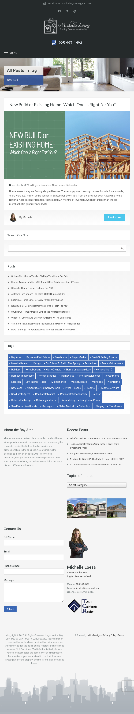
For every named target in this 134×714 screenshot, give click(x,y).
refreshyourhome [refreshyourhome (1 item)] (46, 400)
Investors (46, 185)
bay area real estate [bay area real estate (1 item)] (38, 357)
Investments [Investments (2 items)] (112, 375)
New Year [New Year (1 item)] (16, 388)
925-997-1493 (70, 42)
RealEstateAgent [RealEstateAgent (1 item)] (20, 394)
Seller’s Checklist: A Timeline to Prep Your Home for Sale (39, 276)
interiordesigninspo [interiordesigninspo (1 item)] (89, 375)
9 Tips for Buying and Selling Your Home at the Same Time (41, 317)
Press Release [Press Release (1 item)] (73, 388)
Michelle (27, 217)
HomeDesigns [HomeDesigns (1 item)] (33, 369)
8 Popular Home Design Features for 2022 (32, 288)
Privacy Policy (110, 635)
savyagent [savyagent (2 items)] (48, 406)
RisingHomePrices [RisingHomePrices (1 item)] (90, 400)
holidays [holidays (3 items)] (16, 369)
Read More (114, 217)
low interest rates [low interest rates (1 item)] (36, 381)
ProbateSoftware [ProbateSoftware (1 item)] (109, 388)
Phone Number (12, 566)
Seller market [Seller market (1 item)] (66, 406)
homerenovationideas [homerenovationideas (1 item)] (78, 369)
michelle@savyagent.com (76, 3)
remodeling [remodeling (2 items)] (68, 400)
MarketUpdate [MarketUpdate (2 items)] (79, 381)
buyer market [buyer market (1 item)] (79, 357)
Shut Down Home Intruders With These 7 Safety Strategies (40, 311)
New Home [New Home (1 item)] (114, 381)
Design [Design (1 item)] (37, 363)
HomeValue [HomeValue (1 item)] (67, 375)
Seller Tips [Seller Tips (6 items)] (85, 406)
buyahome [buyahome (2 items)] (61, 357)
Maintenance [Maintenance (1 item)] (58, 381)
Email (7, 551)
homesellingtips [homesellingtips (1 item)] (47, 375)
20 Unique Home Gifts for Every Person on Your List (37, 300)
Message (9, 580)
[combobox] (97, 485)
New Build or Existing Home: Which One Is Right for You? (62, 104)
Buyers (36, 185)
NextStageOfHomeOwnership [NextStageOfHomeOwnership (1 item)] (43, 388)
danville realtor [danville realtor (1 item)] (19, 363)
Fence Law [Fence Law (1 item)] (91, 363)
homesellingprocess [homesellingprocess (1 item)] (22, 375)
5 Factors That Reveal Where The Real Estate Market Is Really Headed (45, 323)
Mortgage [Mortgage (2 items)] (97, 381)
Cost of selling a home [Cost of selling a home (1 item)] (104, 357)
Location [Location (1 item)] (16, 381)
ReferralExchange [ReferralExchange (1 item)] (21, 400)
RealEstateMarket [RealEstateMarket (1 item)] (45, 394)
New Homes (58, 185)
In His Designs (94, 635)
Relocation (72, 185)
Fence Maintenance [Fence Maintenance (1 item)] (112, 363)
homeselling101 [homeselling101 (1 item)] (105, 369)
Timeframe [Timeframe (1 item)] (115, 406)
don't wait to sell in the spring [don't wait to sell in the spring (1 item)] (63, 363)
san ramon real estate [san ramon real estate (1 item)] (24, 406)
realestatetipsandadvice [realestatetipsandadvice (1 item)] (74, 394)
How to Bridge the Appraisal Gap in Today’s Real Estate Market (43, 329)
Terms (121, 635)
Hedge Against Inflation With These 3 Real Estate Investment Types (45, 282)
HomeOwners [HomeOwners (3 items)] (53, 369)
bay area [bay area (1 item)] (16, 357)
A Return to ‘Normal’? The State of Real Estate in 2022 (38, 294)
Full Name (9, 537)
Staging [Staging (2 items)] (100, 406)
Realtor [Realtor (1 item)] (97, 394)
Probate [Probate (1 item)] (90, 388)
